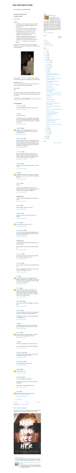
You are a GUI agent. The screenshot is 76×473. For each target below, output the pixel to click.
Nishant (18, 391)
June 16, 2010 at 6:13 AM (21, 109)
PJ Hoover (18, 332)
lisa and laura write (23, 5)
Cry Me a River (49, 97)
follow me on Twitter (57, 142)
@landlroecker (47, 43)
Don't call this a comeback (20, 408)
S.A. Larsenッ (19, 151)
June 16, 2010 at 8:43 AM (21, 209)
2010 (46, 59)
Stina (17, 172)
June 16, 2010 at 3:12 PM (21, 328)
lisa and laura (53, 15)
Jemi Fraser (18, 163)
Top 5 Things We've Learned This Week (53, 92)
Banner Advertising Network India (23, 394)
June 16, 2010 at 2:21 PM (21, 296)
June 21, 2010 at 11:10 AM (21, 396)
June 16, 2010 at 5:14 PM (21, 365)
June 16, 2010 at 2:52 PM (21, 319)
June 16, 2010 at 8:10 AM (21, 201)
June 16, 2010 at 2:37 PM (21, 306)
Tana (17, 276)
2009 (46, 136)
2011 (46, 57)
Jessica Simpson (23, 78)
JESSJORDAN (19, 377)
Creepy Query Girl (20, 230)
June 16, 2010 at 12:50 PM (21, 272)
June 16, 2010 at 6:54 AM (21, 147)
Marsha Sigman (19, 301)
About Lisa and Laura (49, 45)
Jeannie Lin (18, 310)
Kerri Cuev (18, 183)
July (47, 69)
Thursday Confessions (19, 457)
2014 (46, 51)
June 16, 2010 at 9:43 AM (21, 236)
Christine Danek (19, 105)
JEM (17, 341)
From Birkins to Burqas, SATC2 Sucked (53, 124)
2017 (46, 49)
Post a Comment (18, 399)
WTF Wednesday (49, 86)
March (47, 130)
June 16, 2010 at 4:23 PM (21, 337)
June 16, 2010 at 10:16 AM (21, 258)
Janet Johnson (19, 253)
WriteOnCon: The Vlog (50, 101)
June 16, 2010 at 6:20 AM (21, 134)
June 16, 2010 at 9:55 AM (21, 249)
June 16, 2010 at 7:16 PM (21, 372)
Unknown (18, 222)
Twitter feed (20, 41)
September (48, 66)
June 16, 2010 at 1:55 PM (21, 283)
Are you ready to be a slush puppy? (52, 84)
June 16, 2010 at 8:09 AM (21, 192)
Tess (17, 323)
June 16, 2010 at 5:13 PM (21, 357)
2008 (46, 138)
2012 (46, 55)
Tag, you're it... (49, 117)
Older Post (39, 402)
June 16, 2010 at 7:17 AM (21, 159)
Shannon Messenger (20, 352)
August (47, 68)
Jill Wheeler (18, 213)
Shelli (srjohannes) (20, 361)
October (48, 64)
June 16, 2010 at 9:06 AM (21, 218)
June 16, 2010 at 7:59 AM (21, 179)
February (48, 132)
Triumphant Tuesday (50, 76)
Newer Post (16, 402)
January (47, 134)
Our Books (47, 41)
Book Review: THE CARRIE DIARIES (53, 109)
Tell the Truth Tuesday (50, 99)
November (48, 62)
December (48, 60)
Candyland (18, 205)
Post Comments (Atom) (23, 404)
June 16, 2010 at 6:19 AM (21, 123)
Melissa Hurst (19, 263)
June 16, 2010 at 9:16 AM (21, 226)
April (47, 128)
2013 (46, 53)
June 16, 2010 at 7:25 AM (21, 168)
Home (27, 402)
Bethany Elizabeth (20, 138)
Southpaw (18, 369)
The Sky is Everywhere (50, 87)
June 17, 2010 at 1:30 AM (21, 387)
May (47, 126)
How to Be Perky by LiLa (51, 122)
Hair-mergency (49, 115)
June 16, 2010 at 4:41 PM (21, 348)
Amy (17, 113)
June (47, 71)
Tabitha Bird (19, 128)
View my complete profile (49, 32)
